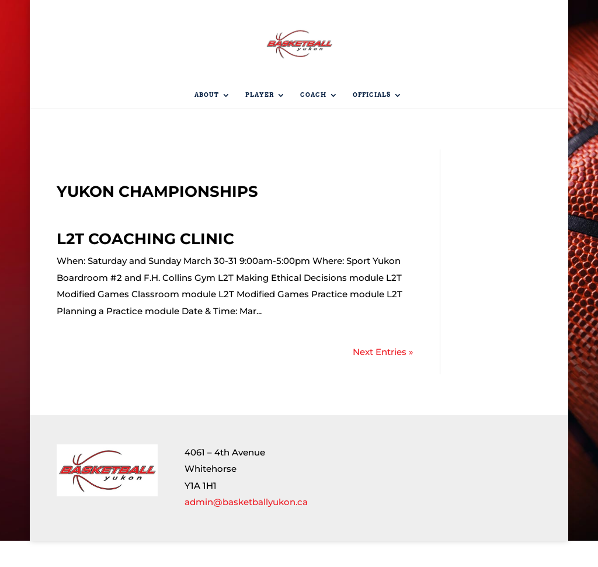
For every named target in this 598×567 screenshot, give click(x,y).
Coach (313, 121)
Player (259, 121)
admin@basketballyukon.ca (246, 528)
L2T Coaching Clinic (145, 265)
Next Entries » (383, 378)
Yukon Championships (157, 217)
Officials (372, 121)
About (206, 121)
